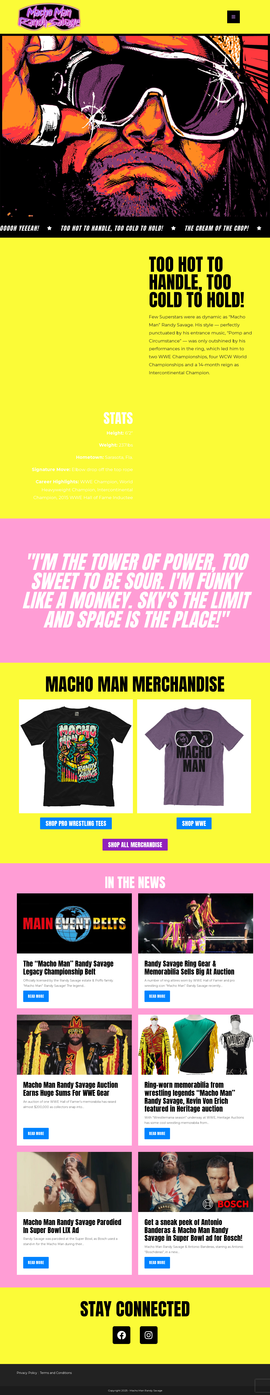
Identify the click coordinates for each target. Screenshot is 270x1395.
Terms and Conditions (56, 1373)
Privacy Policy (27, 1373)
